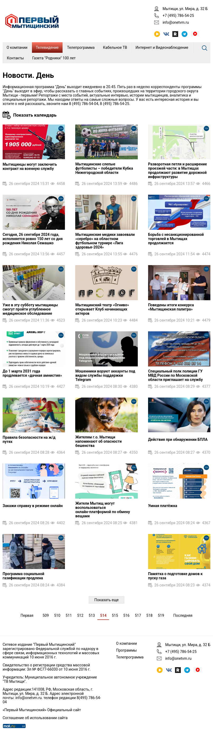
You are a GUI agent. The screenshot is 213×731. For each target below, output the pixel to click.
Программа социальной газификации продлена (23, 576)
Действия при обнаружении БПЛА (178, 439)
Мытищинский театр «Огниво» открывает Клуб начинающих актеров (102, 309)
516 (126, 615)
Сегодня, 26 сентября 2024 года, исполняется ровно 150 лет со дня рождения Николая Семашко (33, 238)
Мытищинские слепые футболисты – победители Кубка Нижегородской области (104, 168)
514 (103, 615)
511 (69, 615)
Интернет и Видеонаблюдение (162, 47)
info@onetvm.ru (176, 22)
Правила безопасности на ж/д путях (29, 439)
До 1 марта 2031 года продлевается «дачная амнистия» (32, 373)
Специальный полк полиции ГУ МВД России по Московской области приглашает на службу (175, 375)
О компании (17, 47)
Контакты (15, 58)
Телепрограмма (80, 47)
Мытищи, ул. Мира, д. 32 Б (185, 9)
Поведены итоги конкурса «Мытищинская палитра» (171, 307)
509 (45, 615)
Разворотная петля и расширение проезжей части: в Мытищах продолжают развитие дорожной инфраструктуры (177, 170)
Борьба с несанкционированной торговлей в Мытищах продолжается (176, 238)
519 (161, 615)
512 (80, 615)
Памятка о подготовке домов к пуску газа (175, 576)
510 (57, 615)
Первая (27, 615)
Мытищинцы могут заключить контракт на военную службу (30, 166)
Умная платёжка (162, 506)
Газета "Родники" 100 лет (53, 58)
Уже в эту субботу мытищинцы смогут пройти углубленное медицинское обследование (30, 309)
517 (138, 615)
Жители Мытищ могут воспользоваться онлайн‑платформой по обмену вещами (102, 509)
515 (115, 615)
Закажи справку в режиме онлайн (33, 506)
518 (149, 615)
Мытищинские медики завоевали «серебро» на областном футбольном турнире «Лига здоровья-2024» (105, 240)
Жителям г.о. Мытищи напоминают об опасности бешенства (98, 441)
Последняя (183, 615)
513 (92, 615)
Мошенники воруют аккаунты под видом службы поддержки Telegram (105, 375)
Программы (126, 650)
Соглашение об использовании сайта (35, 718)
